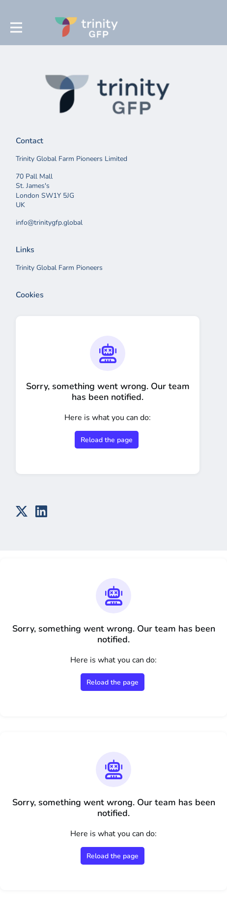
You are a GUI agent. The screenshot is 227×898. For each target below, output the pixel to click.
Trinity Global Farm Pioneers (59, 267)
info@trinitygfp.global (49, 222)
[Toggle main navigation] (16, 28)
